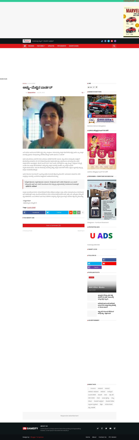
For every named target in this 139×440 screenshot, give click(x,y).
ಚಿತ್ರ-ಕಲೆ (111, 395)
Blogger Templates (37, 437)
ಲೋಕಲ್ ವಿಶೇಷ (110, 401)
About (94, 437)
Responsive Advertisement (69, 416)
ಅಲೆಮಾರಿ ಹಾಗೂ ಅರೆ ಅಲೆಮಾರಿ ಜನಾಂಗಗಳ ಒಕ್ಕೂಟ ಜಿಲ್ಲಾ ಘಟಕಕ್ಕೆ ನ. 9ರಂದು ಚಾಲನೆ (107, 305)
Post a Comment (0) (53, 225)
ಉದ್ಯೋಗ (109, 392)
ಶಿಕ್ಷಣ (101, 404)
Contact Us (102, 437)
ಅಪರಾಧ (107, 388)
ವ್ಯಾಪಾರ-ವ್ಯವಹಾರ (93, 404)
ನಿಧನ (98, 398)
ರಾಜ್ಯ (112, 398)
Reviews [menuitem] (31, 46)
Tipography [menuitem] (61, 46)
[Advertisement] (69, 64)
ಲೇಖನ (90, 401)
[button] (114, 46)
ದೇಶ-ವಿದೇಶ (91, 398)
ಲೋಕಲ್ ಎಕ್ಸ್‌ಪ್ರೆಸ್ (98, 401)
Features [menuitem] (40, 46)
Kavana (93, 388)
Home (25, 83)
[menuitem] (25, 46)
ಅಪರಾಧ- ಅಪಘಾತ (93, 392)
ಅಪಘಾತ (100, 388)
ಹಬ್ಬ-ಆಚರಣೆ (91, 407)
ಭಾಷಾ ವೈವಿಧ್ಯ (105, 398)
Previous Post (28, 230)
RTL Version (112, 437)
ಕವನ (105, 395)
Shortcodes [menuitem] (73, 46)
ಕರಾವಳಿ (100, 395)
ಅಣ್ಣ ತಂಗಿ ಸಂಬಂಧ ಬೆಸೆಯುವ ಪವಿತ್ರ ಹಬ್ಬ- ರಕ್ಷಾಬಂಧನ (106, 312)
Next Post (80, 230)
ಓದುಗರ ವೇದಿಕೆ (31, 83)
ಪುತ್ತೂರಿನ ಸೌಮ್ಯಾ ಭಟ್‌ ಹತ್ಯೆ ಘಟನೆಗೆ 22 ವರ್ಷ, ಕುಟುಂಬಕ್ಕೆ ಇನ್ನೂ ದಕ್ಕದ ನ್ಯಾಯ (106, 297)
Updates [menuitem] (51, 46)
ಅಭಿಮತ (103, 392)
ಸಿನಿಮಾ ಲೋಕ (108, 404)
